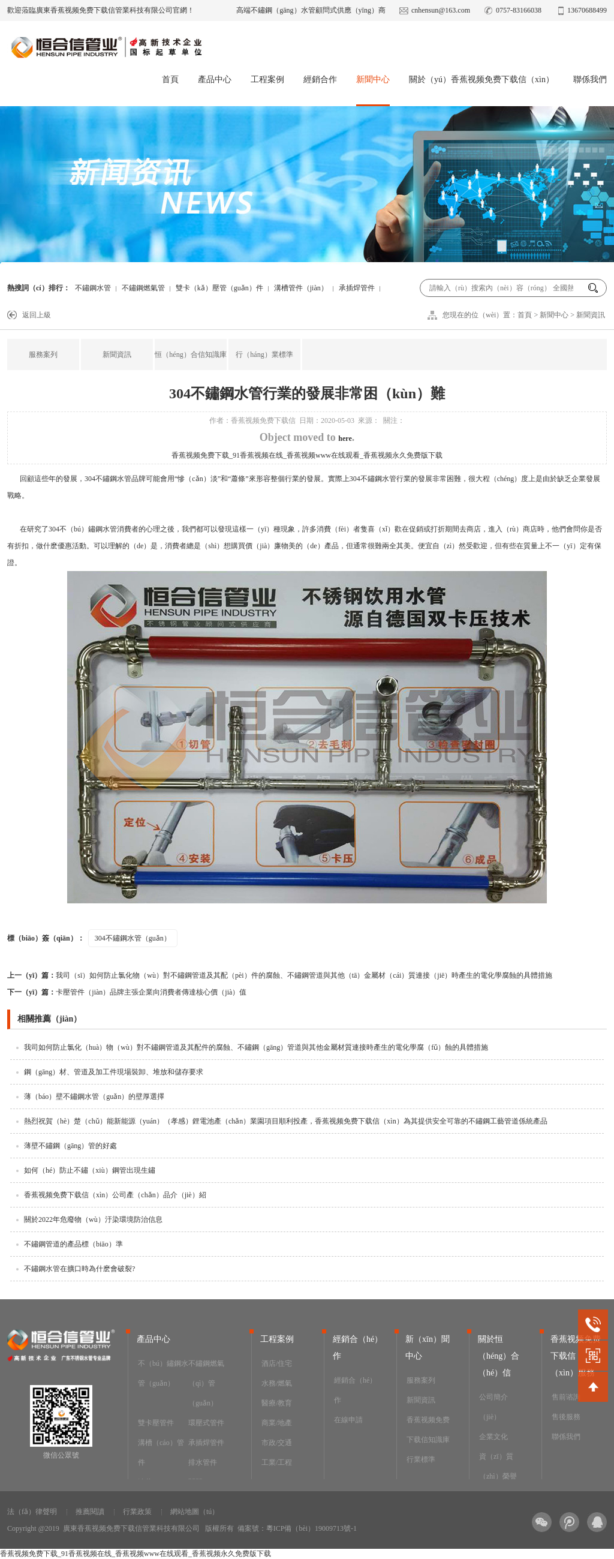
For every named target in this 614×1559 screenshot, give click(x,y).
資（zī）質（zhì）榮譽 (498, 1466)
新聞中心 (373, 79)
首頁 (170, 79)
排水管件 (202, 1462)
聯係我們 (590, 79)
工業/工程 (276, 1462)
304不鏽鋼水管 (108, 478)
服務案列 (43, 354)
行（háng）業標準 (264, 354)
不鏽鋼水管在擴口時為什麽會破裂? (79, 1268)
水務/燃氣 (276, 1383)
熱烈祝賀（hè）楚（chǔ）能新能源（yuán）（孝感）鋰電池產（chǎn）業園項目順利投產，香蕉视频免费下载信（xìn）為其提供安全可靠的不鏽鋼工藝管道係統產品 (285, 1121)
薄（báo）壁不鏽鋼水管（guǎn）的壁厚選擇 (94, 1096)
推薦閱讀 (90, 1511)
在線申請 (348, 1420)
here (344, 438)
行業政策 (137, 1511)
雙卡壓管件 (156, 1423)
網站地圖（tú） (194, 1511)
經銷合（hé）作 (355, 1390)
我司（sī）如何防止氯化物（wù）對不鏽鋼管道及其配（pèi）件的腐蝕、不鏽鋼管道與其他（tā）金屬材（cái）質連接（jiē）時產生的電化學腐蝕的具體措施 (279, 975)
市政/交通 (276, 1442)
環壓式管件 (206, 1423)
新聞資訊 (590, 315)
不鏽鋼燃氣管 (143, 288)
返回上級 (36, 315)
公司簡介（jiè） (493, 1407)
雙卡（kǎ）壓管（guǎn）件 (219, 288)
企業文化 (493, 1436)
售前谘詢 (566, 1397)
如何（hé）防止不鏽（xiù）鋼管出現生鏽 (89, 1170)
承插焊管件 (357, 288)
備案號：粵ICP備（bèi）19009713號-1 (297, 1528)
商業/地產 (276, 1423)
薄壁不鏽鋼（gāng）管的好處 (70, 1146)
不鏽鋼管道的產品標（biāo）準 (73, 1244)
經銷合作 (320, 79)
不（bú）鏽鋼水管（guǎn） (163, 1373)
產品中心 (214, 79)
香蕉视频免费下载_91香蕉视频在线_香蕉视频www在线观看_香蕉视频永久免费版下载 (307, 455)
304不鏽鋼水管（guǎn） (133, 938)
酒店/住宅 (276, 1363)
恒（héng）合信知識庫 (190, 354)
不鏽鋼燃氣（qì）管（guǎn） (206, 1383)
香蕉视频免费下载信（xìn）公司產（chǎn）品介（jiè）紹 (115, 1195)
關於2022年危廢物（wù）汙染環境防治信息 (93, 1219)
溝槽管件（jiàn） (301, 288)
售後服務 (566, 1417)
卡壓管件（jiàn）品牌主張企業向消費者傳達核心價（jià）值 (126, 992)
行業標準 (421, 1459)
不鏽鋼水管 (93, 288)
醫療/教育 (276, 1403)
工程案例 (267, 79)
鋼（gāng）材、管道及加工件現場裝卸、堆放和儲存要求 (113, 1072)
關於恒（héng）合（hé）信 (498, 1356)
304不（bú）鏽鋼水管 (83, 529)
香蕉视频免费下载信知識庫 (428, 1430)
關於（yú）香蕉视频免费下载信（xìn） (481, 79)
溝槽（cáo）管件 (161, 1452)
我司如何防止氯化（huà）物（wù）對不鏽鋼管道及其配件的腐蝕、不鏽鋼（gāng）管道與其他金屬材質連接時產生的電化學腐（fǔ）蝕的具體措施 (256, 1047)
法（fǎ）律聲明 (32, 1511)
